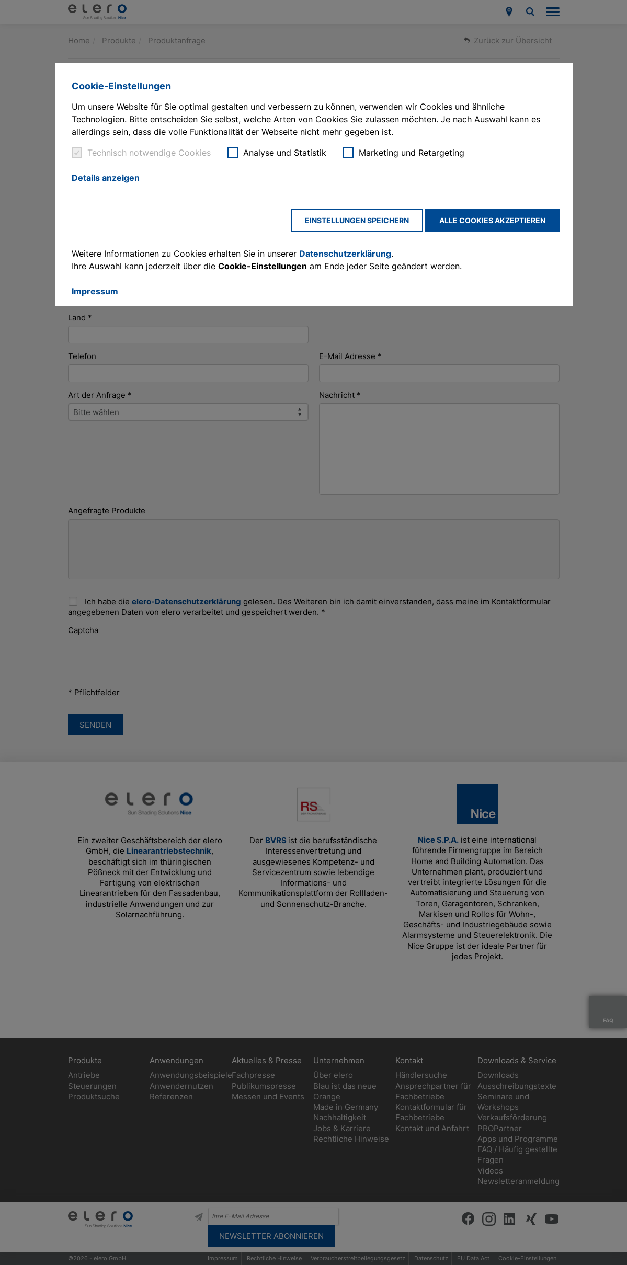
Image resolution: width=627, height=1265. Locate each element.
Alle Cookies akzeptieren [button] (492, 220)
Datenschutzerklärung (345, 253)
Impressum (95, 291)
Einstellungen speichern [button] (357, 220)
